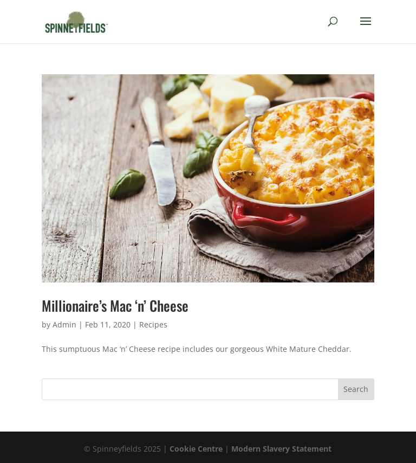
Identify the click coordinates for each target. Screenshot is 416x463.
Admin (64, 324)
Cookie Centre (196, 448)
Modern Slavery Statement (281, 448)
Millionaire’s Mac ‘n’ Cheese (115, 305)
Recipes (153, 324)
